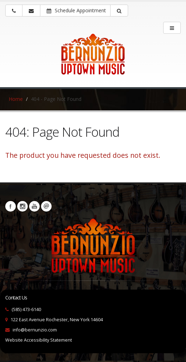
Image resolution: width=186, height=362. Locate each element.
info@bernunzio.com (35, 330)
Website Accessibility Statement (38, 340)
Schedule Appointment (76, 10)
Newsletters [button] (46, 206)
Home (16, 99)
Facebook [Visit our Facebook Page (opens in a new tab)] (10, 206)
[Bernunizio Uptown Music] (93, 59)
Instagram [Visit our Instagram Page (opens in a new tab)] (22, 206)
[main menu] (172, 28)
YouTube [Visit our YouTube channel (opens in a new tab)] (34, 206)
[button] (119, 11)
